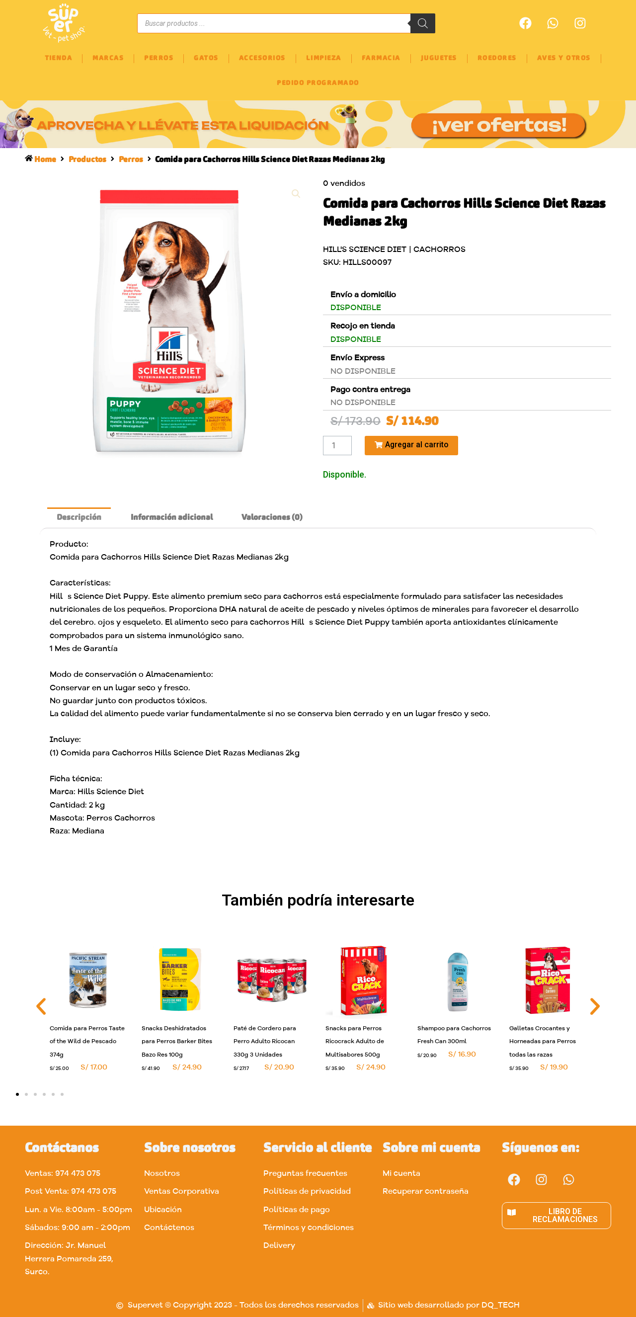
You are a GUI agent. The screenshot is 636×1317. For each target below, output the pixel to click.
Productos (88, 160)
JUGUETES (439, 58)
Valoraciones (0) (272, 518)
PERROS (158, 58)
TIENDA (58, 58)
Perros (132, 160)
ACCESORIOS (262, 58)
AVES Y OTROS (564, 58)
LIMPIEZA (323, 58)
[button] (41, 1006)
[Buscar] (422, 23)
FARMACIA (381, 58)
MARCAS (108, 58)
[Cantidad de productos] (337, 445)
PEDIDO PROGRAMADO (318, 83)
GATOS (206, 58)
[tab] (79, 517)
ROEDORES (497, 58)
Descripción (79, 518)
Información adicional (172, 518)
